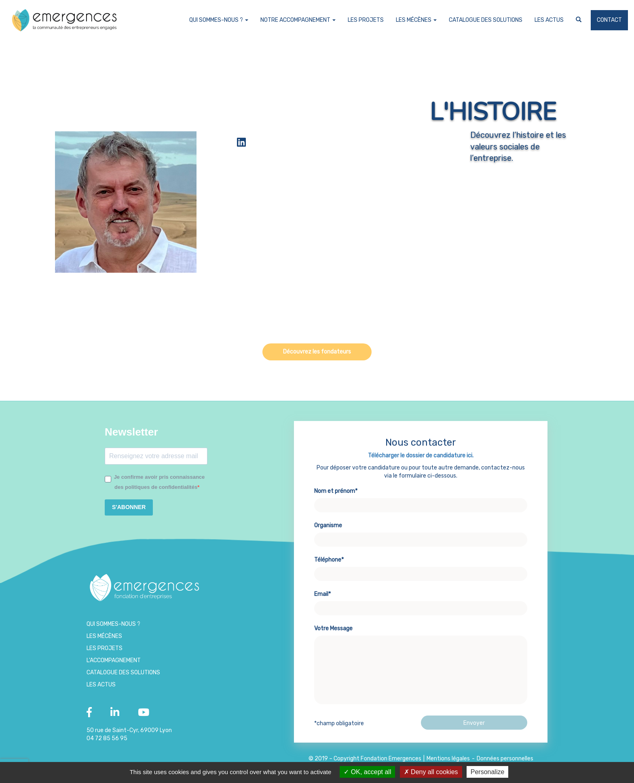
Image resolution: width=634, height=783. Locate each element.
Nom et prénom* (420, 502)
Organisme (420, 536)
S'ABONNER (129, 507)
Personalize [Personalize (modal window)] (488, 771)
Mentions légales (448, 758)
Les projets (366, 20)
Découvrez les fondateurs (317, 351)
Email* (420, 605)
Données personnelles (505, 758)
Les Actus (549, 20)
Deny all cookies (431, 771)
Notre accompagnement (298, 20)
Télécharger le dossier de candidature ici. (420, 459)
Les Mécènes (416, 20)
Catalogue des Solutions (485, 20)
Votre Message (420, 669)
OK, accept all (367, 771)
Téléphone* (420, 570)
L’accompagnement (114, 660)
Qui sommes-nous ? (218, 20)
